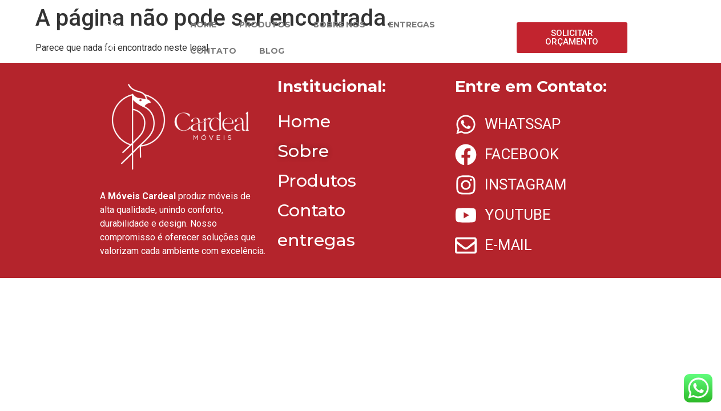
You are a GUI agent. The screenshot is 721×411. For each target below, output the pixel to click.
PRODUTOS (265, 24)
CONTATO (213, 51)
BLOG (271, 51)
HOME (203, 24)
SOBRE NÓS (339, 24)
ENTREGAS (411, 24)
